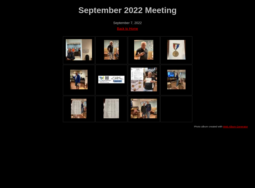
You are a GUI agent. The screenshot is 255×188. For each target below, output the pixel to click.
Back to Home (127, 29)
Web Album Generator (235, 126)
